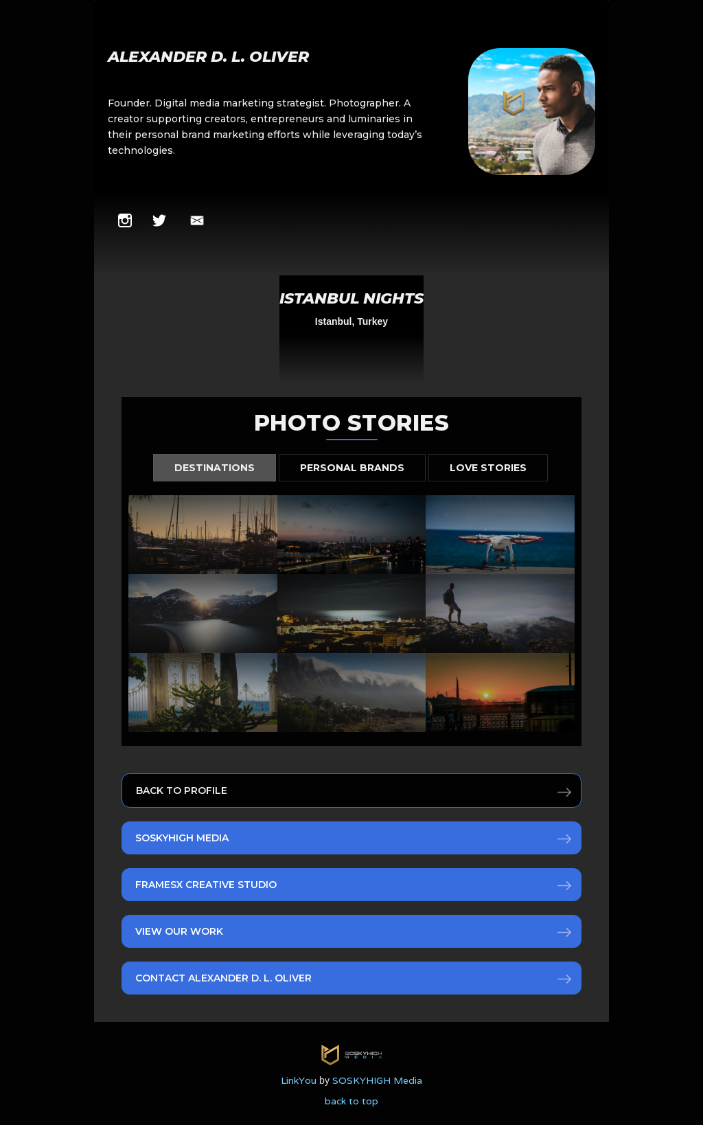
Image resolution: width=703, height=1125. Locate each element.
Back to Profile (181, 790)
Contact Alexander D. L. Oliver (223, 978)
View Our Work (179, 931)
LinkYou (298, 1080)
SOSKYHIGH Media (182, 838)
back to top (351, 1101)
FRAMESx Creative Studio (206, 884)
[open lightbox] (351, 329)
